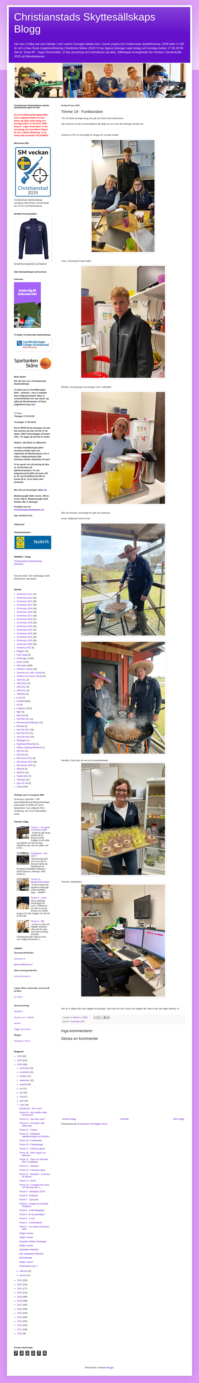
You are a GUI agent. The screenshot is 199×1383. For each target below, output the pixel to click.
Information (22, 665)
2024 (20, 1064)
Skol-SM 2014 (23, 733)
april (22, 1101)
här (32, 404)
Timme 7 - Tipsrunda (28, 1199)
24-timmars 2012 (24, 598)
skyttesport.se (19, 958)
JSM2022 (21, 694)
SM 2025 (21, 754)
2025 (20, 1060)
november (25, 1072)
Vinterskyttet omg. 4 (28, 1266)
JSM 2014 (21, 687)
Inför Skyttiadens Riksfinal (31, 1254)
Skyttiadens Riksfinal (29, 1249)
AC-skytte (18, 997)
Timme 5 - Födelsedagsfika (31, 1210)
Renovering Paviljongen (28, 722)
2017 (20, 1305)
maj (22, 1096)
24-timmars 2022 (24, 630)
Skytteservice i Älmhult (24, 1017)
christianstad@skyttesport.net (29, 510)
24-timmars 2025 (24, 640)
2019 (20, 1297)
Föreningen (22, 658)
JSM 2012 (21, 683)
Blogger (110, 1367)
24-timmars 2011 (24, 594)
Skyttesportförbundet (26, 744)
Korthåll (20, 701)
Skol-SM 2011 (23, 729)
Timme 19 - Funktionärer (30, 1140)
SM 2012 (21, 751)
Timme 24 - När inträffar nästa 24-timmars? (33, 1113)
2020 (20, 1292)
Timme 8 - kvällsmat (28, 1195)
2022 (20, 1284)
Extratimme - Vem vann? (30, 1108)
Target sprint (22, 776)
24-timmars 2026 (24, 644)
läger (19, 712)
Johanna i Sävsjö (24, 669)
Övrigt (19, 786)
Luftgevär (21, 708)
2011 (20, 1329)
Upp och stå (22, 783)
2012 (20, 1325)
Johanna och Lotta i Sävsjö (29, 672)
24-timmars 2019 (24, 622)
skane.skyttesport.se (22, 976)
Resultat (20, 726)
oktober (23, 1076)
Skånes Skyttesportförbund (29, 747)
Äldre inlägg (178, 1119)
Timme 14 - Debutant (29, 1166)
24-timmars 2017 (24, 615)
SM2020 (20, 769)
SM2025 (20, 772)
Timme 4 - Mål (37, 921)
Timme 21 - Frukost (28, 1130)
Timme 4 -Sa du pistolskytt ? (32, 1214)
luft (18, 704)
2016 (20, 1309)
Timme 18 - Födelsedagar (31, 1144)
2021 (20, 1288)
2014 (20, 1317)
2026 (20, 1056)
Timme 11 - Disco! (27, 1181)
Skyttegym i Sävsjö (22, 1041)
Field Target (22, 655)
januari (23, 1275)
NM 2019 (21, 715)
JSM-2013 (21, 690)
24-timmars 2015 (24, 608)
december (25, 1068)
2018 (20, 1301)
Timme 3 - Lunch (39, 898)
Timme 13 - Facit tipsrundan (32, 1170)
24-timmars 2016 (24, 612)
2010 (20, 1333)
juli (21, 1088)
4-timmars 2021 (24, 647)
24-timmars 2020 (24, 626)
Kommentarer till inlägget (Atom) (92, 1124)
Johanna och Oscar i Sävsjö (30, 676)
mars (22, 1105)
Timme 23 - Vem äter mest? (32, 1119)
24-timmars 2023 (24, 633)
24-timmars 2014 (24, 605)
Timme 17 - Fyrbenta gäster (32, 1149)
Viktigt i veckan (26, 1233)
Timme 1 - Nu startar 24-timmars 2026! (40, 828)
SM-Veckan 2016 (24, 762)
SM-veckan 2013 (24, 758)
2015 (20, 1313)
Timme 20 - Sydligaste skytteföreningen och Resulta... (35, 1135)
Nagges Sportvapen (22, 1029)
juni (22, 1092)
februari (23, 1271)
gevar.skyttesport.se (23, 964)
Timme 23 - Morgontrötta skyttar (40, 880)
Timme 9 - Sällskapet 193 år (32, 1191)
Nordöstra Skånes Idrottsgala (32, 1241)
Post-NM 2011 (23, 719)
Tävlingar (21, 779)
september (25, 1080)
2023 (20, 1280)
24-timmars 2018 (24, 619)
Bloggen (20, 651)
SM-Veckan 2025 (24, 765)
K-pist (19, 697)
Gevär (19, 662)
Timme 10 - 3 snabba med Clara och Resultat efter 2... (34, 1186)
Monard (17, 1023)
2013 (20, 1321)
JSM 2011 (21, 680)
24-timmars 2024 (78, 1021)
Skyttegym (21, 740)
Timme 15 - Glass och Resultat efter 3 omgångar (33, 1160)
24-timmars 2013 (24, 601)
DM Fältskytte (25, 1258)
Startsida (124, 1119)
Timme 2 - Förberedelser (30, 1222)
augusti (23, 1084)
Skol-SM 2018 (23, 737)
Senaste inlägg (69, 1119)
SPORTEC (18, 1011)
